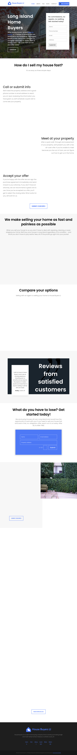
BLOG (47, 4)
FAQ (43, 4)
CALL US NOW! (65, 4)
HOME (33, 4)
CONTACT (54, 4)
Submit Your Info (38, 206)
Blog (45, 742)
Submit (52, 45)
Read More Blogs (38, 711)
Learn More (13, 49)
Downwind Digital (57, 752)
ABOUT (38, 4)
